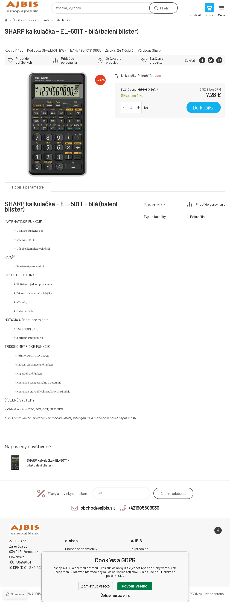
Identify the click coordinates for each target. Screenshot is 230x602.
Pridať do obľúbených (24, 60)
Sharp (156, 50)
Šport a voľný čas (24, 20)
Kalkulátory (62, 20)
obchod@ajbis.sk (97, 508)
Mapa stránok (215, 594)
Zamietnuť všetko (95, 586)
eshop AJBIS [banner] (25, 7)
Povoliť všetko (134, 586)
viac (158, 76)
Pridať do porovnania (69, 60)
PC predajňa (139, 549)
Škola (45, 20)
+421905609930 (143, 508)
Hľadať (164, 8)
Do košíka (204, 107)
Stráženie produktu (156, 60)
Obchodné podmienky (81, 549)
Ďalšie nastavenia (114, 595)
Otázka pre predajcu (113, 60)
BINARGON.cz (192, 594)
